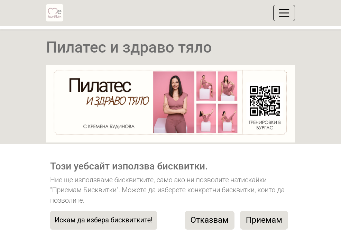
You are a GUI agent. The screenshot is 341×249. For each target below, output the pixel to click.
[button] (64, 106)
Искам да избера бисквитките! (104, 220)
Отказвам (210, 220)
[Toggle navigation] (284, 13)
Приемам (264, 220)
